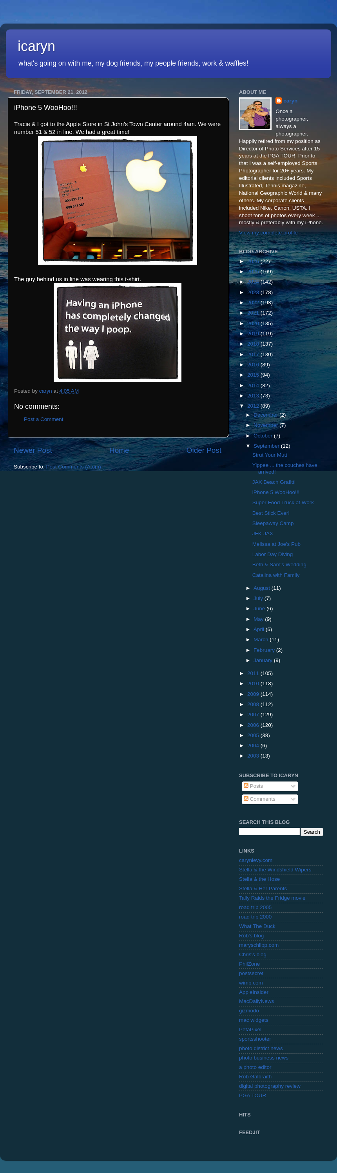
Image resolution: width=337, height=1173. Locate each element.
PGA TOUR (252, 1095)
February (265, 650)
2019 (254, 334)
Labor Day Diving (272, 554)
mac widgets (253, 1020)
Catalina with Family (276, 575)
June (260, 608)
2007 (254, 714)
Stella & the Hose (259, 879)
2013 (254, 396)
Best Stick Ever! (271, 513)
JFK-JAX (262, 533)
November (266, 425)
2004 (254, 745)
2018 (254, 344)
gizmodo (249, 1011)
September (267, 446)
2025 (254, 271)
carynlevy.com (255, 860)
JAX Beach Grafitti (273, 482)
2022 (254, 303)
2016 (254, 365)
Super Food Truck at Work (283, 502)
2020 (254, 323)
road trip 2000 (255, 917)
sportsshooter (255, 1039)
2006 (254, 725)
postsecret (251, 973)
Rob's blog (251, 936)
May (259, 619)
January (264, 660)
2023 (254, 292)
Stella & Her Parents (263, 888)
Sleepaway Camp (273, 523)
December (266, 415)
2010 (254, 683)
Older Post (204, 450)
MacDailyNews (256, 1001)
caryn (290, 101)
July (259, 598)
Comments (259, 799)
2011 (254, 673)
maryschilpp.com (259, 945)
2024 (254, 282)
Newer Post (33, 450)
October (264, 436)
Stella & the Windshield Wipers (275, 870)
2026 (254, 261)
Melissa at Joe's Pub (276, 544)
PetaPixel (250, 1029)
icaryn (36, 46)
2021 (254, 313)
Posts (253, 786)
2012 (254, 406)
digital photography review (270, 1086)
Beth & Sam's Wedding (279, 564)
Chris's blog (252, 954)
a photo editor (255, 1067)
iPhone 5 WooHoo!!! (276, 492)
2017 (254, 354)
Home (119, 450)
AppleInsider (253, 992)
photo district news (261, 1048)
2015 (254, 375)
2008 (254, 704)
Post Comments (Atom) (73, 467)
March (262, 639)
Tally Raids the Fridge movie (272, 898)
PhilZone (249, 964)
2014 (254, 385)
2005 (254, 735)
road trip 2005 (255, 907)
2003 (254, 756)
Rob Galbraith (255, 1077)
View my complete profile (268, 233)
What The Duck (257, 926)
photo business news (263, 1058)
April (260, 629)
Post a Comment (43, 419)
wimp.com (251, 983)
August (263, 588)
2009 (254, 694)
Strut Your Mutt (269, 455)
